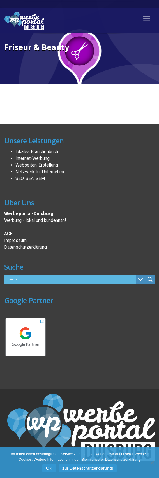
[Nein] (152, 462)
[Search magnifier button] (150, 279)
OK (49, 468)
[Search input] (71, 279)
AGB (8, 233)
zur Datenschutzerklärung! (87, 468)
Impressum (15, 240)
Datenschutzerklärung (25, 247)
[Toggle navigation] (147, 18)
